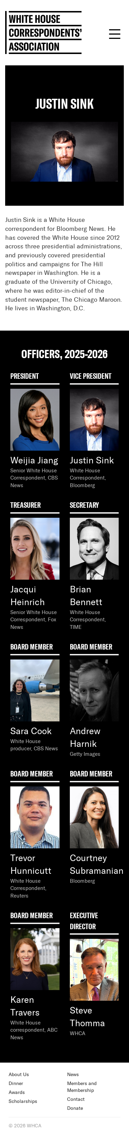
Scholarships (23, 1101)
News (73, 1075)
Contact (76, 1099)
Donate (75, 1108)
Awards (17, 1092)
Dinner (16, 1084)
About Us (19, 1075)
